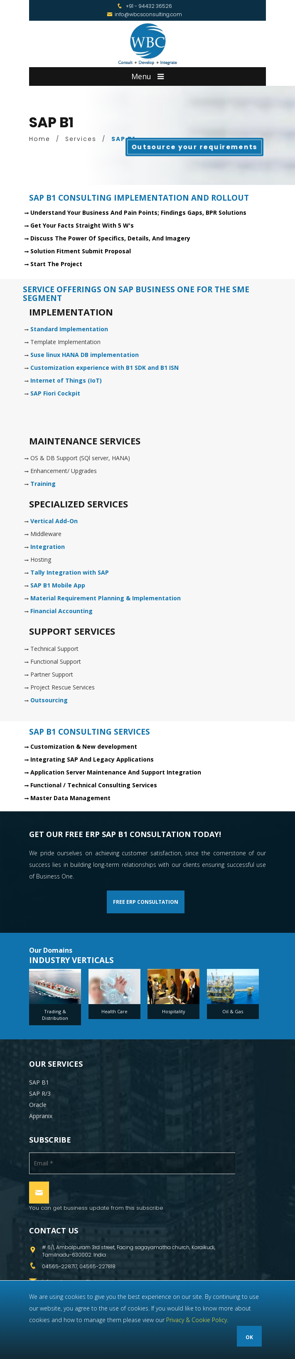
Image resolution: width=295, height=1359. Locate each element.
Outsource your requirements (194, 146)
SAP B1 (39, 1082)
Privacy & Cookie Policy (196, 1320)
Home (39, 139)
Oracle (38, 1105)
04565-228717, (60, 1266)
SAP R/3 (40, 1093)
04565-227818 (97, 1266)
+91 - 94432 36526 (149, 6)
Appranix (40, 1116)
